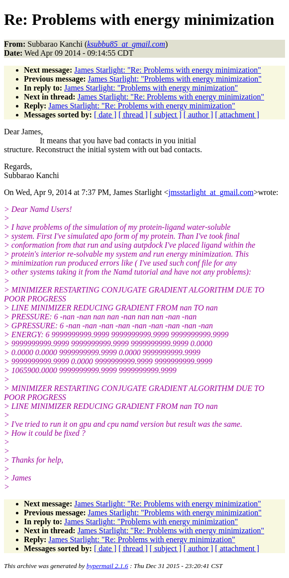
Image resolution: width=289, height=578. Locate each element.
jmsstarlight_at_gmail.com (211, 192)
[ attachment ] (237, 114)
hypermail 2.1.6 (107, 566)
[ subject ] (166, 114)
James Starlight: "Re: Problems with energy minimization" (167, 70)
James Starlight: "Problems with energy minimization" (175, 79)
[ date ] (105, 114)
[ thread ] (133, 114)
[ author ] (198, 114)
